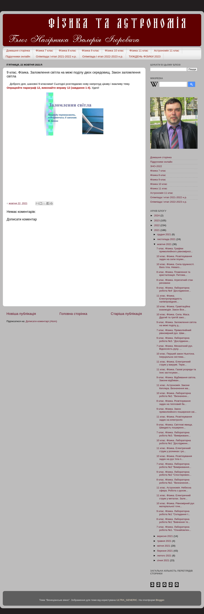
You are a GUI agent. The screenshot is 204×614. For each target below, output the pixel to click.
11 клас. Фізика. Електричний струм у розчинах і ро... (174, 449)
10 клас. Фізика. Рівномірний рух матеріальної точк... (175, 505)
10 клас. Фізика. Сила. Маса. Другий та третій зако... (173, 316)
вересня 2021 (165, 536)
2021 (157, 230)
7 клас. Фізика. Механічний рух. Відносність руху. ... (175, 347)
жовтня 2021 (164, 244)
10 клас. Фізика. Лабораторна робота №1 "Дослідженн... (174, 442)
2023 (157, 220)
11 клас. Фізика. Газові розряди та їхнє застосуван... (176, 371)
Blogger (160, 600)
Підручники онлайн (18, 56)
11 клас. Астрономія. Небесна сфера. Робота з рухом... (174, 489)
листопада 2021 (166, 239)
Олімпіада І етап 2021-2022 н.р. (56, 56)
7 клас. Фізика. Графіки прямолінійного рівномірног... (175, 250)
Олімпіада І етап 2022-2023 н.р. (102, 56)
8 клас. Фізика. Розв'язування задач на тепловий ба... (174, 402)
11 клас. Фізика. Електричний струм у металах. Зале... (174, 497)
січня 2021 (163, 560)
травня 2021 (164, 541)
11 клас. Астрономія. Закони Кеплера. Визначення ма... (173, 387)
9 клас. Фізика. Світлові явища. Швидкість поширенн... (175, 426)
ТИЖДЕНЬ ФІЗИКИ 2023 (144, 56)
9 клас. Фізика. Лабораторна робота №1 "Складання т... (173, 512)
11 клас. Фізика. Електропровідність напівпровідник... (169, 298)
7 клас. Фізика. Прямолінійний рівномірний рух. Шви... (174, 332)
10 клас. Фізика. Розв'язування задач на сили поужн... (174, 258)
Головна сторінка (73, 314)
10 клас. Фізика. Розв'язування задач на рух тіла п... (174, 457)
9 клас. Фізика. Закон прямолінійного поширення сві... (177, 410)
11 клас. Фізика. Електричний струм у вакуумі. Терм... (174, 363)
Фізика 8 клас (67, 50)
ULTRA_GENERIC (126, 600)
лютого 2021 (164, 555)
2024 (157, 215)
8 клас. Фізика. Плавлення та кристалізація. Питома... (173, 273)
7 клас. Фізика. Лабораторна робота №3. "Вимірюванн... (174, 434)
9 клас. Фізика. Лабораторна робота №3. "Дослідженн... (173, 339)
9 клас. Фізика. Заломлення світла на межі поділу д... (176, 324)
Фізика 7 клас (44, 50)
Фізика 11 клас (138, 50)
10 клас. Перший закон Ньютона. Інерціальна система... (176, 355)
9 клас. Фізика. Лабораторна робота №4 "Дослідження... (174, 289)
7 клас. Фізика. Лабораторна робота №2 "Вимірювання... (174, 465)
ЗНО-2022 (156, 166)
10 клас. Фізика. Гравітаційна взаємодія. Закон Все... (173, 308)
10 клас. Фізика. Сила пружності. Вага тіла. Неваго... (175, 266)
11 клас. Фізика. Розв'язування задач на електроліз (174, 418)
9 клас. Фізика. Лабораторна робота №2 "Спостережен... (174, 473)
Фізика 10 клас (114, 50)
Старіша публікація (126, 314)
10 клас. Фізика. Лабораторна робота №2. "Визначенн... (174, 394)
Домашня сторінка (18, 50)
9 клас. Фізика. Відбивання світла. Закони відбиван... (176, 379)
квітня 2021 (164, 545)
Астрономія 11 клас (166, 50)
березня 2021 (165, 550)
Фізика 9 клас (90, 50)
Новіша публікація (21, 314)
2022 (157, 225)
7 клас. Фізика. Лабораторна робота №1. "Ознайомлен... (174, 528)
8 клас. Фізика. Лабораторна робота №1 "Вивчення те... (173, 520)
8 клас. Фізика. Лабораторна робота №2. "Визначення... (173, 481)
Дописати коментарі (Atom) (41, 321)
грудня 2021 (164, 234)
